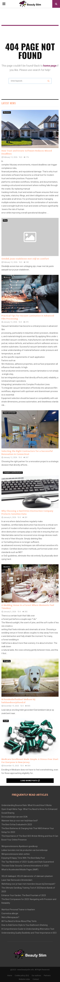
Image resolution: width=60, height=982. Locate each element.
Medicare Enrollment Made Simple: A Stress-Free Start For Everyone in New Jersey (29, 760)
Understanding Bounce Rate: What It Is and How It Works (26, 805)
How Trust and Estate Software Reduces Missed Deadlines (26, 152)
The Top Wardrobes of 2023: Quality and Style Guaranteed (27, 862)
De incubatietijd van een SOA (14, 817)
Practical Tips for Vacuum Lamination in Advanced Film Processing (27, 317)
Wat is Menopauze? (10, 917)
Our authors (36, 976)
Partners (47, 976)
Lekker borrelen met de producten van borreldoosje (24, 850)
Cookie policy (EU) (22, 976)
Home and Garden (10, 413)
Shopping (7, 661)
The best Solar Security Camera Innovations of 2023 (25, 866)
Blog (5, 220)
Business (7, 112)
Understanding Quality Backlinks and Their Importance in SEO (29, 933)
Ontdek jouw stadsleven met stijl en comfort (25, 259)
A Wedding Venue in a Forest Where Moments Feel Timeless (27, 606)
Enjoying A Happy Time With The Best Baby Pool (23, 858)
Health (6, 721)
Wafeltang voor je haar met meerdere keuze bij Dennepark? (28, 884)
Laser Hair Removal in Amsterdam (16, 880)
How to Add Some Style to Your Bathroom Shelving (24, 925)
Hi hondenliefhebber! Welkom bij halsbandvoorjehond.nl (18, 701)
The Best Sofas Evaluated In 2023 (16, 824)
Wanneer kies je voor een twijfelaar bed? (19, 820)
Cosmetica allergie (9, 913)
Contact (36, 979)
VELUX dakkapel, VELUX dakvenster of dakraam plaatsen (27, 876)
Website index (24, 979)
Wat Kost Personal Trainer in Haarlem (18, 909)
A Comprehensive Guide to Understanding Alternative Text (27, 929)
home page (49, 65)
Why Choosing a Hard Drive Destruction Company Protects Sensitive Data (27, 512)
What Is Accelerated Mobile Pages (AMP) (19, 869)
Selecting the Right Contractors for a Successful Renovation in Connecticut (27, 452)
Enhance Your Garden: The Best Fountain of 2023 (23, 895)
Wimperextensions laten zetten (15, 854)
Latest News (8, 103)
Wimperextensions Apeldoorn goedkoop (19, 846)
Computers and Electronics (13, 472)
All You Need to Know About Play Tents (19, 921)
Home (9, 976)
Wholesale (7, 277)
